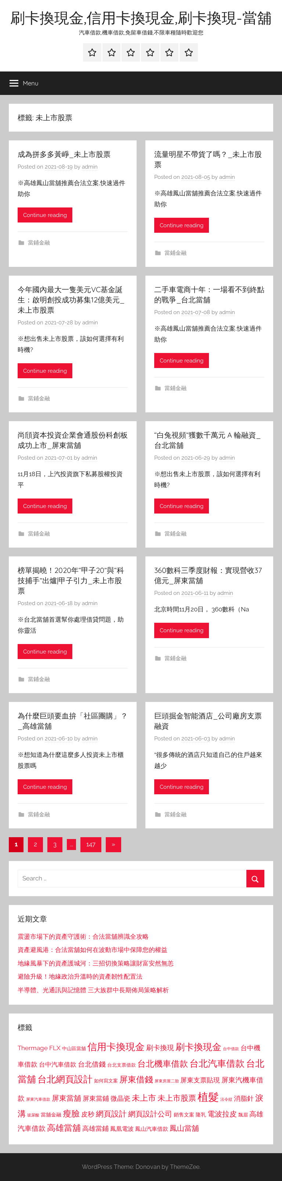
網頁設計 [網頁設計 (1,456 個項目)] (111, 1113)
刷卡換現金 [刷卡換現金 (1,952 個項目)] (198, 1046)
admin (90, 166)
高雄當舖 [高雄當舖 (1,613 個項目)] (64, 1128)
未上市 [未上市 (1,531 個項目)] (144, 1098)
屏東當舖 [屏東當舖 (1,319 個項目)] (66, 1098)
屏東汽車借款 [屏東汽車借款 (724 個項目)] (38, 1099)
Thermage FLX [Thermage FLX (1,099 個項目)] (39, 1048)
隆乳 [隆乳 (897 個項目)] (201, 1115)
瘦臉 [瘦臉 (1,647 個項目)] (71, 1113)
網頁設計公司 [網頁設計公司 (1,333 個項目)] (150, 1114)
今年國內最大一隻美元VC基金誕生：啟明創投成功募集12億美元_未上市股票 (71, 299)
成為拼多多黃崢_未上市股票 (64, 154)
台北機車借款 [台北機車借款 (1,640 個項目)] (162, 1063)
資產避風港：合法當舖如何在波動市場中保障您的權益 (92, 949)
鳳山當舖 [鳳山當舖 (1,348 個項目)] (184, 1128)
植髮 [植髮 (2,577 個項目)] (208, 1096)
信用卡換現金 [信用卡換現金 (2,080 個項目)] (116, 1046)
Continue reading (45, 215)
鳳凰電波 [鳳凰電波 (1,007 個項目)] (122, 1128)
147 (90, 844)
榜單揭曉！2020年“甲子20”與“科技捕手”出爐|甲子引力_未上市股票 (71, 580)
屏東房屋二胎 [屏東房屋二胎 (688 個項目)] (167, 1081)
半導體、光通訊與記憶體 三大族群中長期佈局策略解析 (93, 990)
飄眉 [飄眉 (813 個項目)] (243, 1115)
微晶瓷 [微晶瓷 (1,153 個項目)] (120, 1098)
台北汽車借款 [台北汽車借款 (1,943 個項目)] (217, 1063)
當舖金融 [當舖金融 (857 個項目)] (51, 1115)
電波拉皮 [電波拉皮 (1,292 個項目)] (222, 1114)
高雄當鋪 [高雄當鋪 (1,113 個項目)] (95, 1128)
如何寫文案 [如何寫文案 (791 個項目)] (106, 1080)
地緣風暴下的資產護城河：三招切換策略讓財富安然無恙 (96, 963)
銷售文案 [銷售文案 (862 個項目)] (184, 1115)
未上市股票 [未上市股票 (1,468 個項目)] (177, 1098)
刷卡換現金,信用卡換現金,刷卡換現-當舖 (141, 17)
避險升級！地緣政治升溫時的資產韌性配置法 (80, 976)
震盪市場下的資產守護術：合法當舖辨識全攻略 (83, 936)
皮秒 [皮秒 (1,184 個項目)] (87, 1114)
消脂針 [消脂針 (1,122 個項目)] (244, 1098)
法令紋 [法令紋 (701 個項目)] (226, 1099)
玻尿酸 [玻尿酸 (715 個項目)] (33, 1115)
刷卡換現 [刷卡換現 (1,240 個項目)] (160, 1048)
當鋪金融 (39, 242)
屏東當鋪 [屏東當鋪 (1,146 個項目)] (96, 1098)
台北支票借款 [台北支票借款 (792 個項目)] (121, 1065)
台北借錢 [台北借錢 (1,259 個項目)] (92, 1064)
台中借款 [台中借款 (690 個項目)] (231, 1048)
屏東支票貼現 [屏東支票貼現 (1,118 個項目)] (200, 1080)
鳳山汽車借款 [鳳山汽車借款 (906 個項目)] (151, 1129)
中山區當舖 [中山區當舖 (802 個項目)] (74, 1048)
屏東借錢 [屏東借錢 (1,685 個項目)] (136, 1079)
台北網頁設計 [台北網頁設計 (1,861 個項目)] (65, 1079)
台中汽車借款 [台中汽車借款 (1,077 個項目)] (57, 1064)
